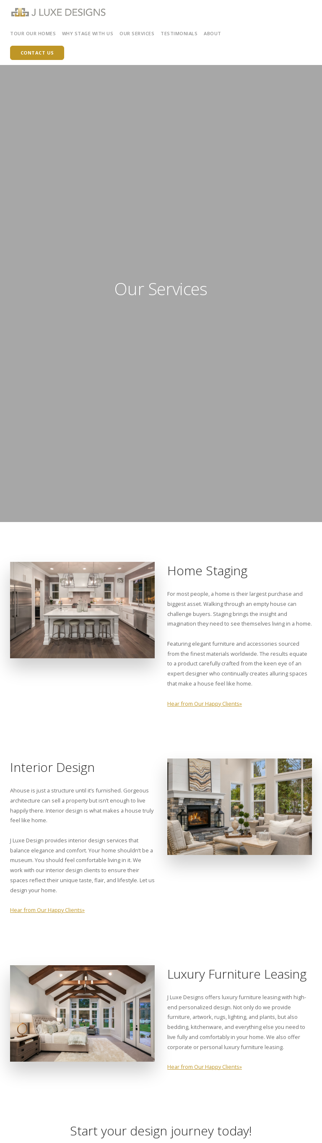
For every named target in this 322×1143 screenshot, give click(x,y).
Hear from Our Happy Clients (203, 703)
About (212, 33)
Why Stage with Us (88, 33)
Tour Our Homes (33, 33)
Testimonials (179, 33)
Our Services (136, 33)
